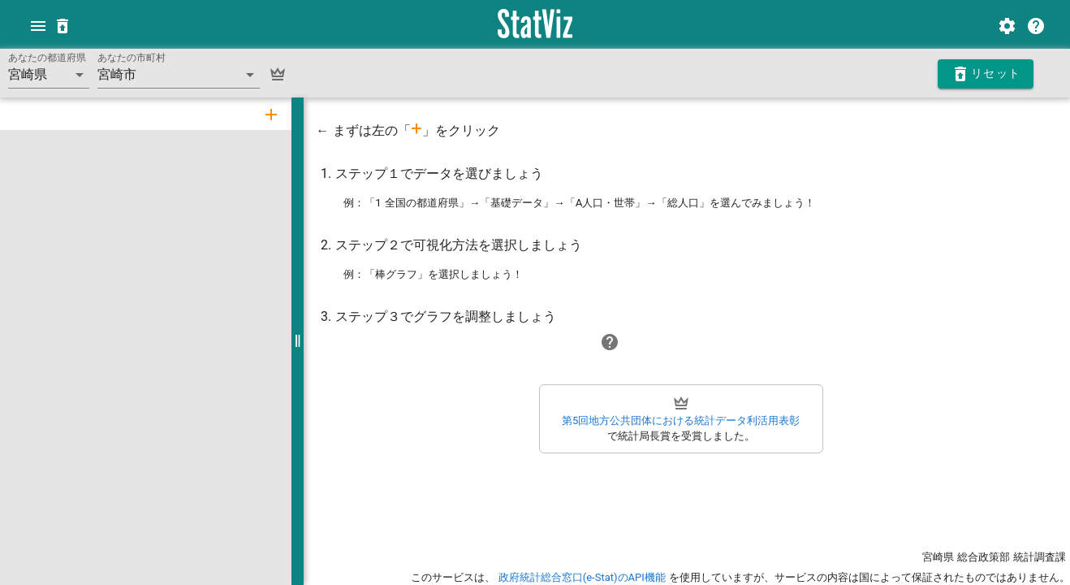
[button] (48, 75)
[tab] (269, 114)
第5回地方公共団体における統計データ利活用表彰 (680, 420)
